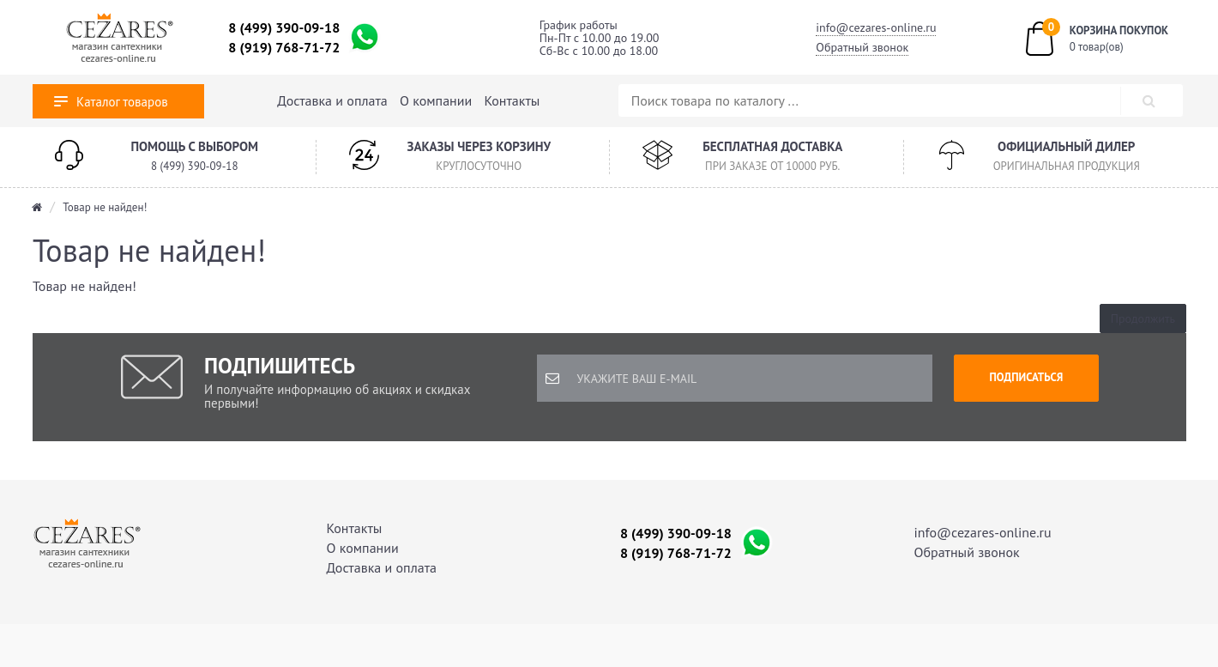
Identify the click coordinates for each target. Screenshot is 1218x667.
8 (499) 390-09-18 (284, 27)
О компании (436, 100)
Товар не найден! (105, 207)
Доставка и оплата (332, 100)
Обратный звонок (862, 47)
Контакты (512, 100)
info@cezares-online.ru (876, 27)
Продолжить (1143, 318)
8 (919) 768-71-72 (284, 47)
